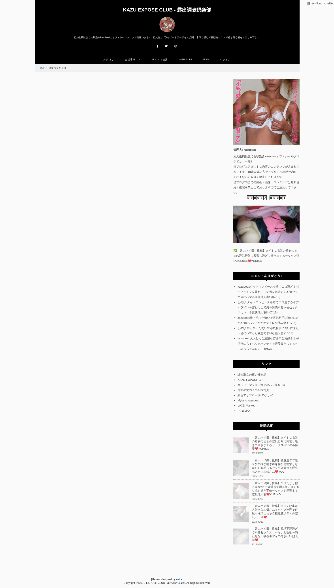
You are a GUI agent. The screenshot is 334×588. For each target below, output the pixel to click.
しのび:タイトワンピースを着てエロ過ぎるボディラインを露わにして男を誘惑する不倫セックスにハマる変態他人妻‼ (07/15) (268, 307)
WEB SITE (185, 59)
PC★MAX (244, 410)
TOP (42, 68)
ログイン (225, 59)
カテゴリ (108, 59)
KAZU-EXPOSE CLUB (252, 380)
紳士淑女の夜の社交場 (252, 374)
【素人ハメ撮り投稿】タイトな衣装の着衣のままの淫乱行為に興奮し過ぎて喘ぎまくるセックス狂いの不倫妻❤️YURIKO (266, 256)
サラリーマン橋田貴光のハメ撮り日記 (262, 385)
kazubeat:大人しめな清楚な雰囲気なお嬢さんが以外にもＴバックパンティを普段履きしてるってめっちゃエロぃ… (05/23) (268, 343)
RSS (206, 59)
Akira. (179, 579)
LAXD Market (246, 405)
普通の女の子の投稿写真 (253, 390)
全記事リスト (133, 59)
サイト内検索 (160, 59)
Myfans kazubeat (248, 400)
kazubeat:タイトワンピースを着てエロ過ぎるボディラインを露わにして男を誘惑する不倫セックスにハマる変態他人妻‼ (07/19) (268, 292)
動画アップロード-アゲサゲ (255, 395)
